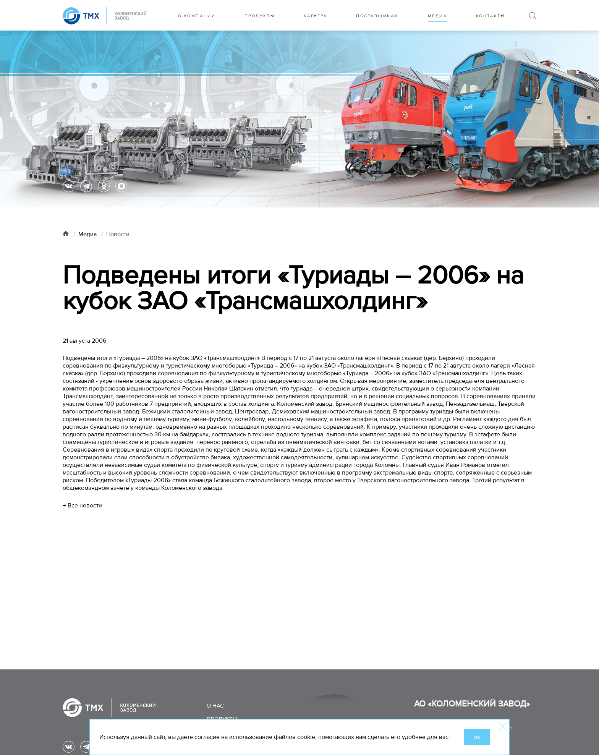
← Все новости (82, 505)
